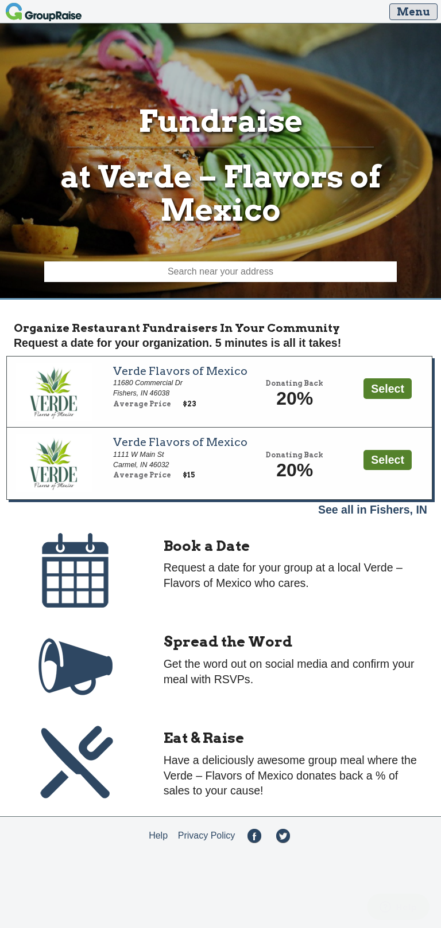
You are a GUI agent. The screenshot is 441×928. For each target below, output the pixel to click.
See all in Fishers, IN (372, 509)
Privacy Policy (206, 835)
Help (158, 835)
